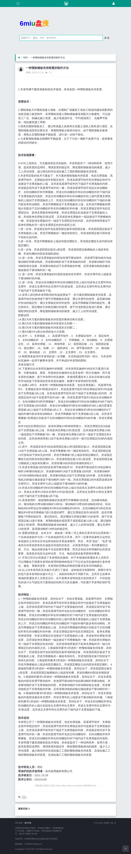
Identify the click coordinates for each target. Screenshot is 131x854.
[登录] (113, 3)
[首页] (19, 57)
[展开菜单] (18, 3)
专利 (25, 57)
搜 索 (106, 38)
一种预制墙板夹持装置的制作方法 (48, 57)
